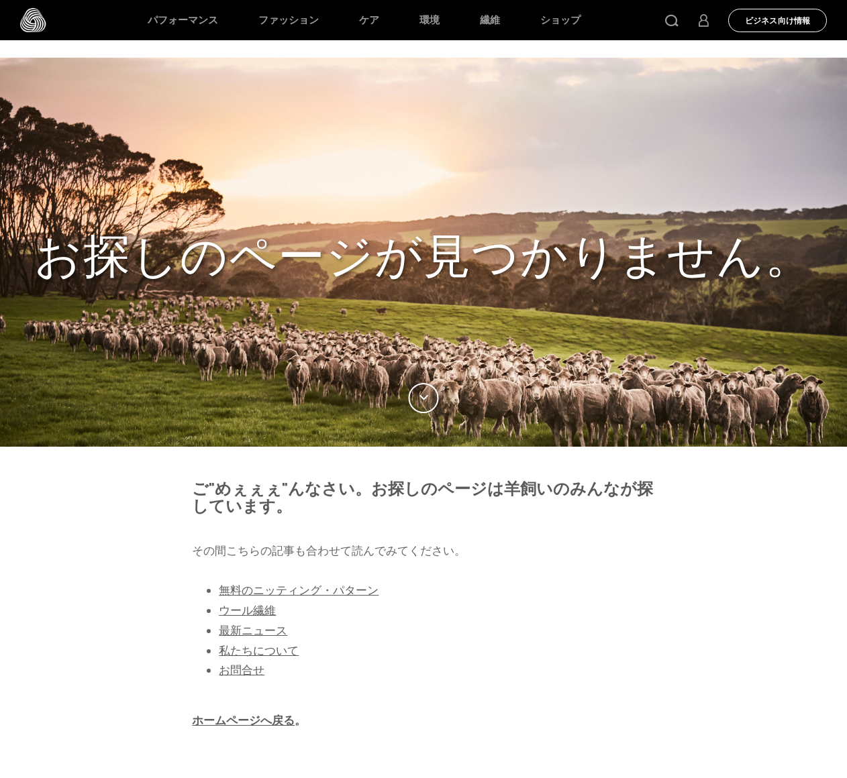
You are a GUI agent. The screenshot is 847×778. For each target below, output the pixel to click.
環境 (429, 20)
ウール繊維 (247, 610)
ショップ (560, 20)
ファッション (288, 20)
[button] (672, 20)
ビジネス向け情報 (777, 20)
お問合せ (241, 670)
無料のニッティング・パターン (299, 590)
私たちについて (259, 650)
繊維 (490, 20)
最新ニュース (253, 630)
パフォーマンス (183, 20)
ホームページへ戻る (243, 720)
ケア (369, 20)
